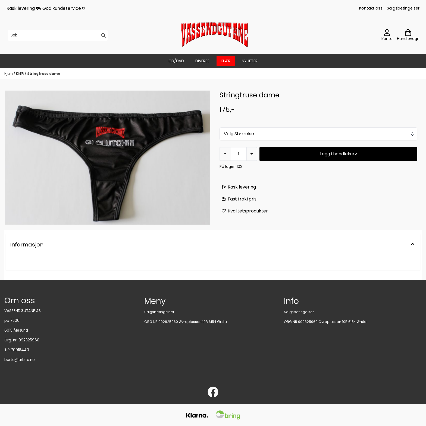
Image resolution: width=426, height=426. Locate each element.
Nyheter (250, 61)
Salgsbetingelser (403, 8)
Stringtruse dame (43, 73)
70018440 (20, 350)
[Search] (103, 35)
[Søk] (58, 35)
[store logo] (214, 35)
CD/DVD (176, 61)
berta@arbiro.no (19, 359)
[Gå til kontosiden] (387, 35)
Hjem (9, 73)
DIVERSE (202, 61)
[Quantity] (238, 153)
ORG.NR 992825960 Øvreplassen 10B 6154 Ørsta (185, 321)
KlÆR (225, 61)
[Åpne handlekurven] (408, 35)
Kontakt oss (371, 8)
